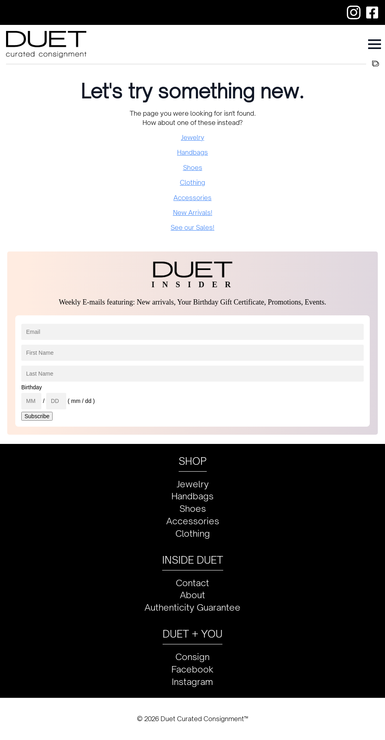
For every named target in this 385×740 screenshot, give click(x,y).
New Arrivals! (192, 213)
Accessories (192, 198)
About (192, 594)
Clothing (192, 182)
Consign (192, 656)
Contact (192, 582)
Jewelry (192, 137)
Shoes (192, 168)
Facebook (192, 669)
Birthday (31, 387)
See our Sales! (192, 227)
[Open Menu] (374, 44)
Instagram (192, 681)
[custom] (354, 12)
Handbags (192, 152)
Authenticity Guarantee (192, 607)
